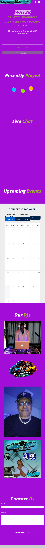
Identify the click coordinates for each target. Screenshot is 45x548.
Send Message (22, 533)
